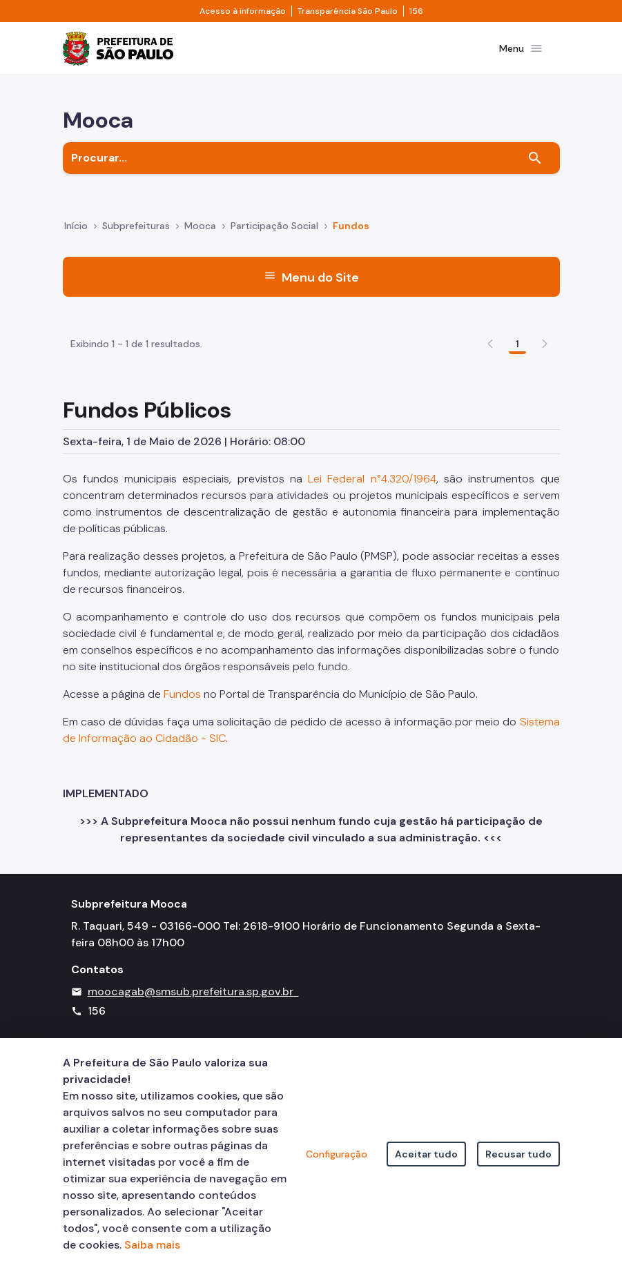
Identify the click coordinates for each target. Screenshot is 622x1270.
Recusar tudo (518, 1154)
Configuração (336, 1154)
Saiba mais (152, 1245)
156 (416, 11)
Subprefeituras (136, 234)
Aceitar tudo (426, 1154)
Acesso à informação (243, 11)
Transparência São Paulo (348, 11)
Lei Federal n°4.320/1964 (372, 552)
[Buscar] (535, 166)
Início (76, 234)
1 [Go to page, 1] (517, 417)
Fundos (184, 767)
